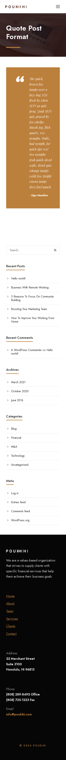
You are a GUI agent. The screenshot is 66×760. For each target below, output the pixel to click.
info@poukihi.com (19, 714)
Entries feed (18, 502)
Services (12, 618)
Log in (14, 493)
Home (10, 596)
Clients (10, 626)
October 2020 (20, 391)
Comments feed (20, 511)
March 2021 (18, 382)
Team (9, 611)
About (10, 603)
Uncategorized (19, 465)
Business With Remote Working (30, 287)
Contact (11, 634)
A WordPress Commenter (26, 350)
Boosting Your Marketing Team (29, 309)
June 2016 (17, 400)
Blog (14, 429)
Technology (18, 456)
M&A (14, 447)
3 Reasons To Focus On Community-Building (32, 298)
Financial (16, 438)
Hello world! (18, 278)
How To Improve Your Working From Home (32, 320)
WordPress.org (20, 520)
